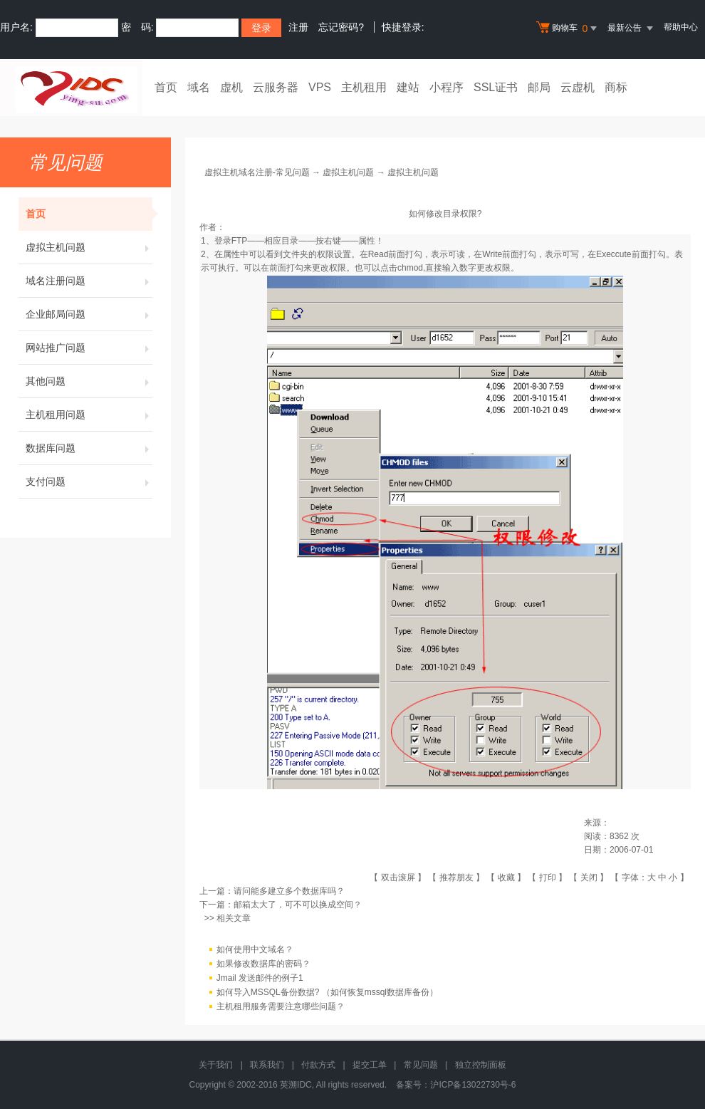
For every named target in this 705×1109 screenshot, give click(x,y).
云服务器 (275, 87)
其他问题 (89, 381)
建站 (408, 87)
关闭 (588, 877)
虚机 (231, 87)
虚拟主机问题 (89, 247)
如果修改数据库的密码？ (263, 964)
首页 (166, 87)
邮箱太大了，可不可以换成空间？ (298, 905)
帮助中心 (681, 27)
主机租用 (364, 87)
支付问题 (89, 481)
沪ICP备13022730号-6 (473, 1085)
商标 (616, 87)
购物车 (568, 28)
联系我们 (267, 1065)
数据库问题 (89, 448)
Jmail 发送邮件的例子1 (259, 978)
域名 (198, 87)
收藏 (506, 877)
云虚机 (577, 87)
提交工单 (369, 1065)
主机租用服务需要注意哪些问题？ (280, 1006)
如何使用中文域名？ (254, 949)
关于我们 (216, 1065)
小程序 (446, 87)
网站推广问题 (89, 347)
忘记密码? (341, 27)
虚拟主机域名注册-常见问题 (257, 172)
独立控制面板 (480, 1065)
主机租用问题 (89, 414)
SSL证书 (496, 87)
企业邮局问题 (89, 314)
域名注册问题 (89, 280)
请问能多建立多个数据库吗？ (289, 891)
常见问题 (421, 1065)
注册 (298, 27)
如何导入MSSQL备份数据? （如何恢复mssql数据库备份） (327, 992)
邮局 (539, 87)
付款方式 (318, 1065)
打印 (547, 877)
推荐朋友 (456, 877)
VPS (319, 87)
